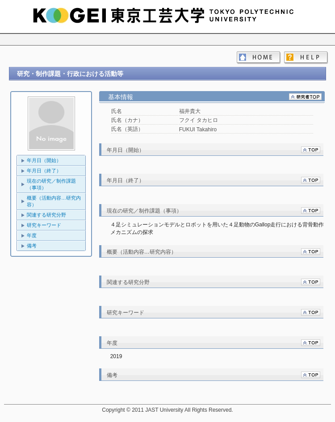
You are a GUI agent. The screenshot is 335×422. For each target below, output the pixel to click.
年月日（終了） (44, 170)
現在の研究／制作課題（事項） (51, 184)
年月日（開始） (44, 160)
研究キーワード (44, 225)
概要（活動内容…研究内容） (54, 201)
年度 (32, 235)
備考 (32, 245)
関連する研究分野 (46, 214)
